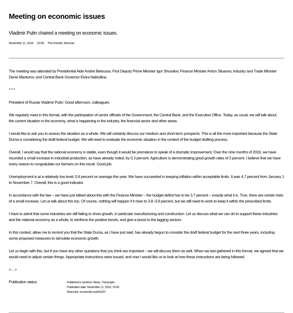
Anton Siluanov (219, 71)
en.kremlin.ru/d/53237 (93, 292)
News (96, 282)
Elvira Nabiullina (93, 77)
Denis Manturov (21, 77)
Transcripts (107, 282)
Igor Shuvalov (167, 71)
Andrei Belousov (97, 71)
